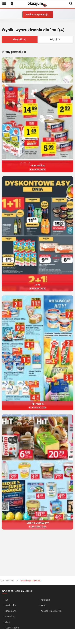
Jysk (7, 622)
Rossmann (10, 611)
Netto (43, 605)
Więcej (55, 39)
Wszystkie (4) (19, 39)
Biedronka (10, 605)
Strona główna (7, 580)
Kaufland (45, 599)
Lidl (7, 599)
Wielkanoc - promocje (37, 14)
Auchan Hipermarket (51, 611)
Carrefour (10, 616)
